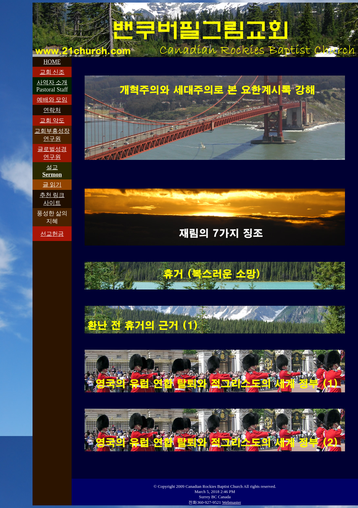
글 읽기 (52, 184)
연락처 (52, 110)
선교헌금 (52, 234)
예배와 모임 (52, 99)
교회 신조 (52, 72)
